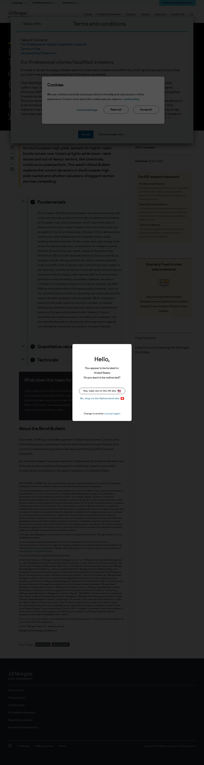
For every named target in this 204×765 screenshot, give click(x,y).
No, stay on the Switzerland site (102, 398)
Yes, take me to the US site (102, 391)
